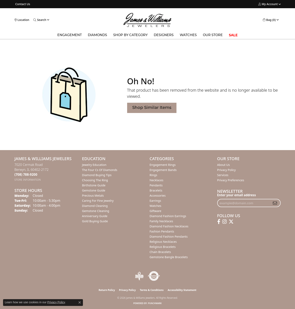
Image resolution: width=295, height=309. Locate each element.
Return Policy (107, 290)
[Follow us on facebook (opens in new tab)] (218, 221)
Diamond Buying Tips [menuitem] (97, 175)
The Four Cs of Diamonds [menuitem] (99, 170)
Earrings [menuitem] (155, 201)
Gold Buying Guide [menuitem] (95, 221)
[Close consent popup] (79, 302)
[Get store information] (28, 179)
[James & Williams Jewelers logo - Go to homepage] (147, 20)
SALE (233, 35)
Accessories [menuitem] (158, 195)
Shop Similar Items (151, 108)
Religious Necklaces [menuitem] (163, 242)
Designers (164, 35)
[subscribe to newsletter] (275, 203)
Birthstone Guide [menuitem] (94, 185)
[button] (268, 4)
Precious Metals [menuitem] (93, 195)
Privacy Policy (226, 170)
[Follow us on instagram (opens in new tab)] (224, 221)
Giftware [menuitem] (156, 211)
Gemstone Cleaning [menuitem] (95, 211)
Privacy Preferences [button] (230, 180)
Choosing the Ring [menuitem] (95, 180)
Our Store (213, 35)
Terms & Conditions (152, 290)
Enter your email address (236, 195)
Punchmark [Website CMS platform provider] (155, 303)
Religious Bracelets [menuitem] (163, 247)
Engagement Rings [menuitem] (163, 165)
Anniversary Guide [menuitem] (94, 216)
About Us (223, 165)
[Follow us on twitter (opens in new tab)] (231, 221)
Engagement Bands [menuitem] (163, 170)
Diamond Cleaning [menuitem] (95, 206)
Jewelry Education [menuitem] (94, 165)
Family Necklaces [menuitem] (161, 221)
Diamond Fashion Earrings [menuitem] (168, 216)
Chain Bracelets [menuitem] (160, 252)
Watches (188, 35)
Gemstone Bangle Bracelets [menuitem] (169, 257)
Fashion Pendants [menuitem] (162, 231)
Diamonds (97, 35)
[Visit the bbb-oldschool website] (139, 276)
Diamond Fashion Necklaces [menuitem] (169, 226)
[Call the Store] (26, 174)
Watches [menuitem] (155, 206)
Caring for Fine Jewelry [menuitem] (98, 201)
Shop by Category (130, 35)
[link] (22, 4)
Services (222, 175)
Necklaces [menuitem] (156, 180)
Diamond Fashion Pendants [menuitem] (169, 236)
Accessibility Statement (182, 290)
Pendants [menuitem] (156, 185)
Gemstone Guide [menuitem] (93, 190)
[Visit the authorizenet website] (154, 276)
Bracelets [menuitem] (156, 190)
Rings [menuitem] (153, 175)
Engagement (69, 35)
